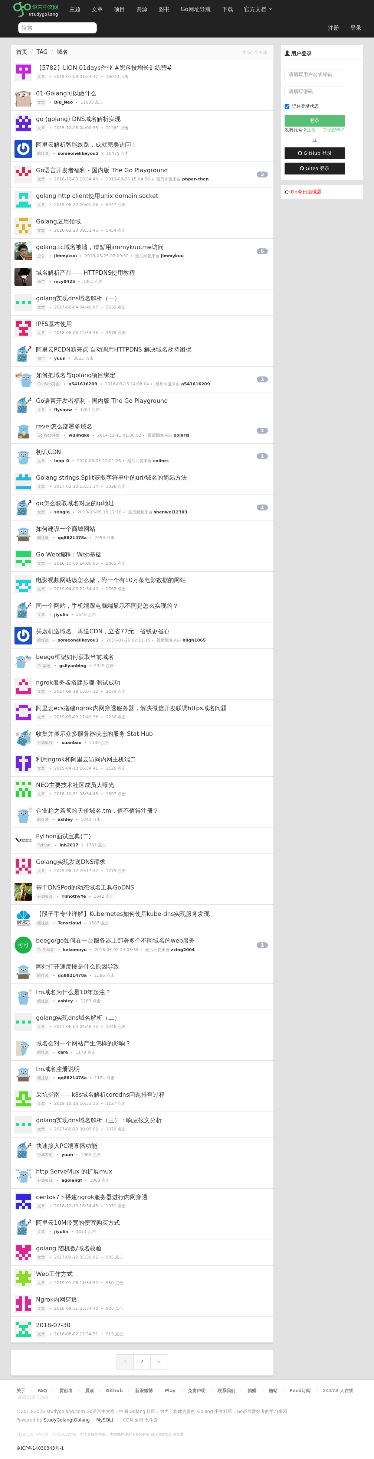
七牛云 (151, 1420)
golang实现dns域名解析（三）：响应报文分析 (99, 1120)
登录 (355, 28)
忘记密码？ (334, 130)
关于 (20, 1390)
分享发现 (44, 1155)
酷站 (273, 1390)
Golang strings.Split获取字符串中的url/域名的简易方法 (111, 477)
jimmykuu (65, 256)
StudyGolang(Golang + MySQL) (78, 1420)
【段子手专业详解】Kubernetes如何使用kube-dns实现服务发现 (123, 913)
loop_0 (61, 460)
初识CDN (48, 452)
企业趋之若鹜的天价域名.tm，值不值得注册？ (97, 810)
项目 (119, 9)
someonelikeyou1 (78, 153)
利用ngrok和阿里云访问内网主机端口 (86, 759)
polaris (182, 435)
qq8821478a (72, 537)
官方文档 (258, 9)
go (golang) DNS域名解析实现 (78, 119)
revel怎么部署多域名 (64, 426)
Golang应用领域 (58, 221)
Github (114, 1390)
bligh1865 (194, 640)
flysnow (63, 409)
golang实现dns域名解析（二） (78, 1017)
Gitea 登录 (314, 168)
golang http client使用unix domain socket (97, 195)
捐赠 (251, 1390)
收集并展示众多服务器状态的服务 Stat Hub (94, 733)
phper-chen (195, 179)
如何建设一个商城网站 (65, 528)
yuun (60, 358)
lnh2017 (68, 845)
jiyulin (61, 614)
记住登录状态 (302, 106)
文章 (97, 9)
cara (63, 1052)
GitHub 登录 (314, 153)
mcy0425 (64, 281)
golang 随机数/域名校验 (69, 1248)
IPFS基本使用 (54, 323)
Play (170, 1390)
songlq (62, 512)
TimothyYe (74, 896)
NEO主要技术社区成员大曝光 (75, 785)
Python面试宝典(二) (63, 836)
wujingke (79, 435)
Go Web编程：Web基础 (69, 554)
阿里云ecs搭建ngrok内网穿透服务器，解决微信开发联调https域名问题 (131, 708)
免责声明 (197, 1390)
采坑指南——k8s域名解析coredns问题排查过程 (100, 1094)
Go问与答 (45, 950)
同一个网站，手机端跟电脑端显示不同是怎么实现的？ (107, 605)
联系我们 (226, 1390)
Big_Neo (63, 102)
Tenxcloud (69, 923)
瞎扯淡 (43, 153)
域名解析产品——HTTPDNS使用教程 (85, 272)
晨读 (89, 1390)
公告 (41, 256)
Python (43, 845)
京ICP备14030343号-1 (40, 1448)
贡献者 (66, 1390)
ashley (65, 819)
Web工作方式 (54, 1273)
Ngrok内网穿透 (56, 1299)
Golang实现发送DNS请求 (70, 861)
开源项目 (44, 743)
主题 (75, 9)
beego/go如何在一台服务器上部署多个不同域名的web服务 (115, 940)
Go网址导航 (197, 7)
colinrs (161, 460)
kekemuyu (75, 949)
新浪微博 (144, 1390)
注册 (333, 28)
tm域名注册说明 (58, 1069)
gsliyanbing (72, 665)
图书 (164, 9)
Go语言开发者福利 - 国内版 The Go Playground (102, 170)
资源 (141, 9)
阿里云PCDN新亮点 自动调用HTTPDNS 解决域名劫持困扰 (113, 349)
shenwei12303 (170, 512)
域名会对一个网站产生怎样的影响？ (83, 1043)
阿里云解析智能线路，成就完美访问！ (86, 144)
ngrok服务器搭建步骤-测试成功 (78, 682)
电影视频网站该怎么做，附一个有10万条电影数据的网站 (111, 580)
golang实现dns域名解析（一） (78, 298)
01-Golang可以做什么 (66, 93)
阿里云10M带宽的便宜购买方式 (78, 1222)
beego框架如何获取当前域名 (75, 656)
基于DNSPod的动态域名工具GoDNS (85, 887)
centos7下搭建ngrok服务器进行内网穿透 (92, 1197)
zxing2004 (183, 949)
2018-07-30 (53, 1325)
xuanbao (72, 742)
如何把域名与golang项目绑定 (76, 375)
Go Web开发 (48, 384)
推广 (41, 282)
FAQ (42, 1390)
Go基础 (43, 666)
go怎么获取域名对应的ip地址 (75, 503)
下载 (227, 9)
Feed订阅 (300, 1390)
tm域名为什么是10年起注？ (73, 992)
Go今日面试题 (306, 192)
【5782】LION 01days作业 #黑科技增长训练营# (104, 67)
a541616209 (83, 384)
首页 (21, 52)
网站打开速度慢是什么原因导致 (77, 966)
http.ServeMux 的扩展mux (74, 1171)
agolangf (72, 1180)
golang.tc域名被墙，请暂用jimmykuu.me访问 (100, 247)
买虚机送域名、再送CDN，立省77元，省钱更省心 (103, 631)
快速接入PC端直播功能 (66, 1145)
